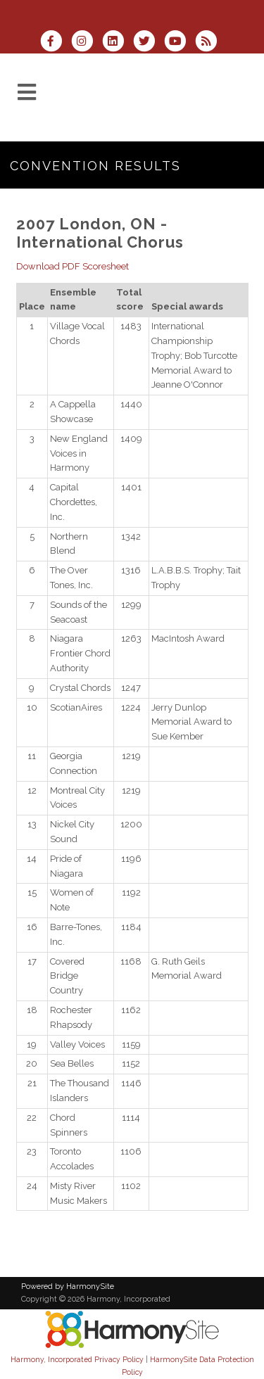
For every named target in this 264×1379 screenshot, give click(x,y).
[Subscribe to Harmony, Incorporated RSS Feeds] (209, 42)
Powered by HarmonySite (67, 1286)
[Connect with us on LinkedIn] (117, 42)
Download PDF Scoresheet (72, 266)
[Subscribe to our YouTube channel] (179, 42)
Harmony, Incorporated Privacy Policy (77, 1359)
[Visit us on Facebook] (54, 42)
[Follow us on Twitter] (148, 42)
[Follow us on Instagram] (86, 42)
